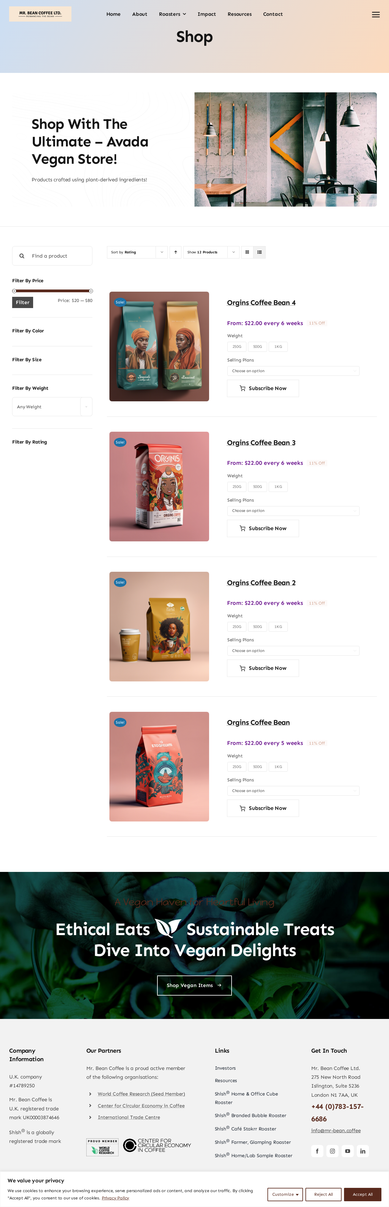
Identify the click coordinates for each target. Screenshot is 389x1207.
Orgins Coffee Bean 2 (261, 582)
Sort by (123, 252)
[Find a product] (52, 256)
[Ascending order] (175, 252)
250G (236, 346)
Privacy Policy (115, 1198)
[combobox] (52, 406)
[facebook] (317, 1151)
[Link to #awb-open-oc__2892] (376, 14)
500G (257, 346)
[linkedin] (363, 1151)
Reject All (323, 1194)
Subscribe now (263, 388)
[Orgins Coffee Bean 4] (159, 296)
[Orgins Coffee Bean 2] (159, 576)
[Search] (22, 256)
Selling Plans (240, 360)
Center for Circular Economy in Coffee (141, 1106)
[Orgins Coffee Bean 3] (159, 436)
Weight (235, 335)
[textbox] (52, 407)
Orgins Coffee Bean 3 (261, 442)
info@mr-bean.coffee (336, 1130)
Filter (22, 302)
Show (202, 252)
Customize (283, 1194)
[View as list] (259, 252)
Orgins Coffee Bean (258, 722)
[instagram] (332, 1151)
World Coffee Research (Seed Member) (141, 1094)
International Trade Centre (129, 1117)
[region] (194, 1189)
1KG (278, 346)
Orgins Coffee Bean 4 (261, 302)
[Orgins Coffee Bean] (159, 716)
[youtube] (348, 1151)
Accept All (363, 1194)
